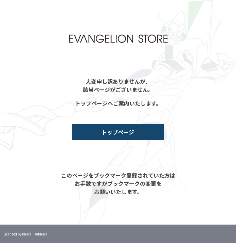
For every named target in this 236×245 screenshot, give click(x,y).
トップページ (91, 103)
